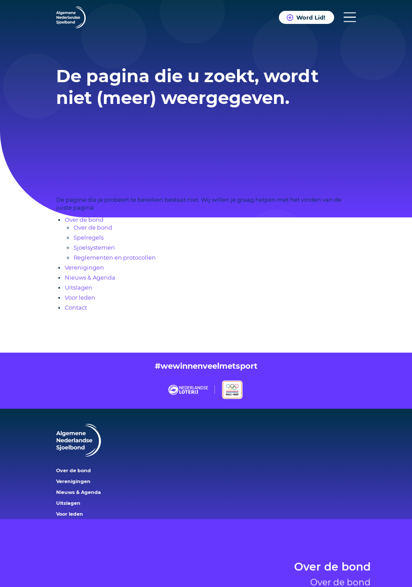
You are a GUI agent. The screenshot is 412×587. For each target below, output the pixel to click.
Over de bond (332, 557)
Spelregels (89, 237)
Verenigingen (84, 267)
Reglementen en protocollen (115, 257)
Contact (76, 307)
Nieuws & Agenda (90, 277)
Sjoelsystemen (94, 247)
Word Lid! (310, 17)
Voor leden (80, 297)
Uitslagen (78, 287)
